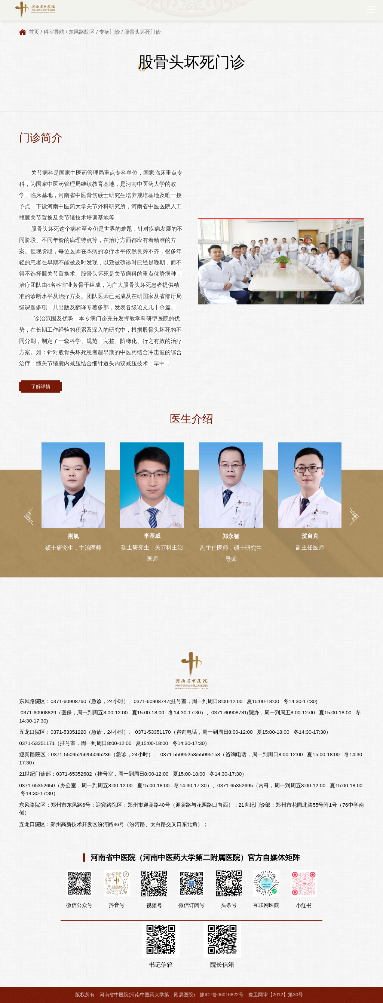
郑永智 (231, 536)
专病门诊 (109, 32)
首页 (34, 32)
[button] (28, 516)
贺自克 (309, 536)
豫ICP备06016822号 (221, 994)
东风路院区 (81, 32)
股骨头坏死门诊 (142, 32)
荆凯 (73, 536)
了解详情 (40, 386)
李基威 (152, 536)
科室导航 (53, 32)
